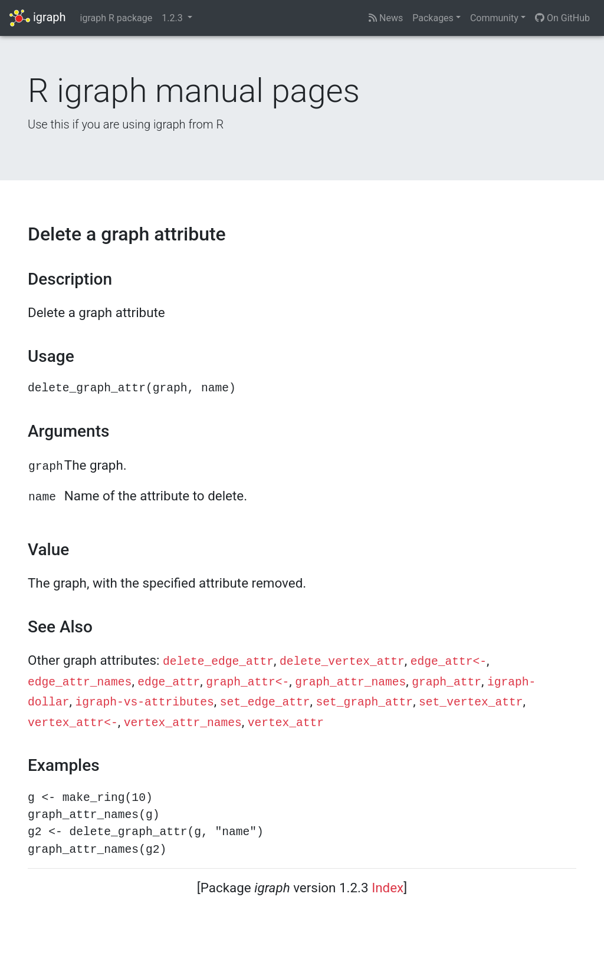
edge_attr (168, 682)
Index (387, 887)
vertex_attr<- (73, 723)
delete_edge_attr (218, 661)
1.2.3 (173, 18)
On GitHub (562, 18)
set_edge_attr (265, 702)
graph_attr (446, 682)
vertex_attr (286, 723)
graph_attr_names (350, 682)
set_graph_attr (364, 702)
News (386, 18)
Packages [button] (433, 18)
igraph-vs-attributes (145, 702)
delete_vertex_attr (342, 661)
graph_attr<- (247, 682)
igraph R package (116, 18)
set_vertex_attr (471, 702)
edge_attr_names (80, 682)
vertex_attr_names (183, 723)
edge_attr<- (449, 661)
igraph (37, 18)
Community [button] (494, 18)
